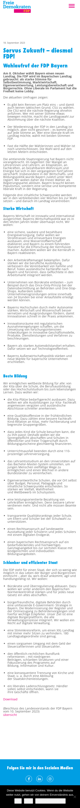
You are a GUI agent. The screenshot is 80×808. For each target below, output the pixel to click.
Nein (28, 800)
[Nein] (75, 797)
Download (10, 699)
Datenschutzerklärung (50, 800)
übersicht (10, 715)
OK (18, 800)
